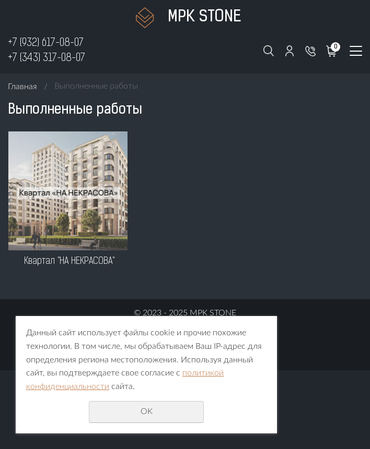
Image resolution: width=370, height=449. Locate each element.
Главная (22, 86)
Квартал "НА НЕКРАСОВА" (69, 261)
